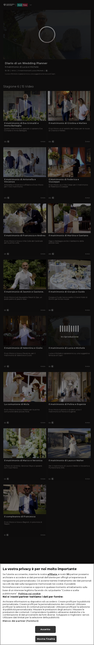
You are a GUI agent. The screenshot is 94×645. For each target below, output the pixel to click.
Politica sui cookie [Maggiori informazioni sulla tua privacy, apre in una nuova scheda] (29, 597)
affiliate (52, 578)
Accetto (45, 633)
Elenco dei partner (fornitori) (20, 624)
